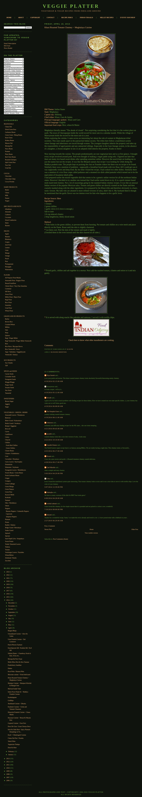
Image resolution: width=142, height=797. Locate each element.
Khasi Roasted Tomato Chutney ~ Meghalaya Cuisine (68, 27)
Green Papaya (9, 489)
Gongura (8, 481)
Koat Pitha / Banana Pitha (16, 671)
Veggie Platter (71, 6)
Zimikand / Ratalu (11, 558)
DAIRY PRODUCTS (10, 187)
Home (92, 529)
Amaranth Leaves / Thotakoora (15, 415)
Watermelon (9, 269)
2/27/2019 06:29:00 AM (53, 521)
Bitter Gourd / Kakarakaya (13, 420)
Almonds (8, 212)
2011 (8, 765)
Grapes (7, 242)
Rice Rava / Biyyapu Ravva (14, 346)
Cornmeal (8, 289)
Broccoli (8, 429)
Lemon (7, 247)
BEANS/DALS (9, 124)
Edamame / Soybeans (12, 467)
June (10, 621)
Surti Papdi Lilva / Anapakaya (14, 538)
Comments (48, 345)
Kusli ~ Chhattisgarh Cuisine (17, 735)
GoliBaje (11, 700)
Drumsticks (8, 464)
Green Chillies (10, 448)
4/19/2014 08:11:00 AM (53, 417)
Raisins (7, 225)
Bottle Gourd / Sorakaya (12, 423)
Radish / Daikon (10, 525)
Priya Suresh (51, 375)
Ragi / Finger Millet (11, 338)
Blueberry (8, 239)
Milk (6, 195)
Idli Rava (8, 291)
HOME (9, 17)
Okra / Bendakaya (10, 503)
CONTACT (50, 17)
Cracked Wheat (10, 324)
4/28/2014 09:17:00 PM (53, 462)
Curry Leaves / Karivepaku (13, 462)
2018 (8, 587)
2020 (8, 581)
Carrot (7, 431)
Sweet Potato (9, 541)
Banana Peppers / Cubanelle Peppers (17, 511)
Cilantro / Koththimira (12, 453)
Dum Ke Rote (12, 747)
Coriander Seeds (10, 376)
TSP (6, 365)
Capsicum (9, 514)
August (10, 615)
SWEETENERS (9, 398)
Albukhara (8, 209)
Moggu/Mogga (10, 382)
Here (59, 198)
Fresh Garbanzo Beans (12, 475)
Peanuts (7, 151)
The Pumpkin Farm (53, 411)
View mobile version (91, 533)
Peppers (7, 508)
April (10, 628)
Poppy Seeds (9, 385)
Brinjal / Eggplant (10, 426)
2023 (8, 572)
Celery (7, 437)
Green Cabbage (10, 484)
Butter (7, 190)
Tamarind (8, 393)
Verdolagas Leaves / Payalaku (14, 552)
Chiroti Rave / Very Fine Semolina (16, 286)
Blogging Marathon (59, 352)
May (10, 625)
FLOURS (7, 275)
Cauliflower (9, 434)
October (11, 609)
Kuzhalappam (12, 697)
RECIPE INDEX (67, 17)
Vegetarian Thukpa (14, 744)
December (11, 603)
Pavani (49, 456)
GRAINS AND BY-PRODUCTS (14, 316)
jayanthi (49, 434)
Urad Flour (8, 308)
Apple (7, 234)
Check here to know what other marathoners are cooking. (91, 340)
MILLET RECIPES (106, 17)
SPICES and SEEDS (10, 371)
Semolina (8, 305)
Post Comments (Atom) (60, 539)
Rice (6, 344)
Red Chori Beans (10, 157)
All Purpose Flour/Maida (13, 278)
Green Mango (9, 486)
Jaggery (7, 404)
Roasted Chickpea (11, 160)
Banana (7, 236)
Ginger (7, 478)
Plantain (7, 519)
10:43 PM (70, 349)
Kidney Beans (9, 140)
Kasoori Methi (9, 495)
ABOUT (21, 17)
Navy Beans (9, 149)
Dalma (10, 668)
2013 (8, 758)
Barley (7, 319)
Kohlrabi (8, 497)
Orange (7, 256)
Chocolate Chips (10, 179)
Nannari (7, 500)
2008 (8, 774)
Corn (6, 456)
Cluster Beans (9, 451)
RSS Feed (7, 46)
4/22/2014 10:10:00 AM (53, 440)
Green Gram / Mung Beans (13, 135)
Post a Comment (49, 526)
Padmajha (50, 492)
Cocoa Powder (9, 182)
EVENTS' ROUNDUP (127, 17)
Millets (7, 327)
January (11, 754)
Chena (7, 192)
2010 (8, 768)
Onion (7, 506)
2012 (8, 762)
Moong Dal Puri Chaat (15, 659)
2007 (8, 777)
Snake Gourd (9, 530)
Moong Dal (8, 146)
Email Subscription (10, 43)
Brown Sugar (9, 401)
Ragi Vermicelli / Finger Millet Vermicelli (18, 341)
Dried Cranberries (10, 220)
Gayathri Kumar (52, 445)
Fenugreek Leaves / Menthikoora (15, 470)
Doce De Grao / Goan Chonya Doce (19, 726)
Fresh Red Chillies (12, 445)
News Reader (8, 48)
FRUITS (6, 231)
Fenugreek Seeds (10, 379)
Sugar (7, 407)
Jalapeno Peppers (11, 517)
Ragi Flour (8, 300)
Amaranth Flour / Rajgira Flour (15, 280)
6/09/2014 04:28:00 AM (53, 498)
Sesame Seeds (9, 387)
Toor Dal (8, 165)
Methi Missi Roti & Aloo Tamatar (18, 662)
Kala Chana (8, 138)
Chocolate (8, 176)
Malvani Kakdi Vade (14, 689)
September (11, 612)
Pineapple (8, 267)
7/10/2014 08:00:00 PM (53, 509)
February (11, 751)
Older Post (134, 529)
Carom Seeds (9, 374)
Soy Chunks (9, 363)
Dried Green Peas (10, 129)
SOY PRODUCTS (10, 360)
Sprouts (7, 536)
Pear (6, 261)
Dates (7, 223)
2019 (8, 584)
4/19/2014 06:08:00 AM (53, 406)
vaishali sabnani (52, 503)
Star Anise (8, 390)
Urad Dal (8, 168)
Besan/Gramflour (10, 283)
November (11, 606)
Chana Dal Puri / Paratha (16, 738)
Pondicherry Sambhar (15, 665)
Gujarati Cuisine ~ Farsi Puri (17, 723)
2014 (8, 600)
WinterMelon (9, 555)
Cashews (8, 214)
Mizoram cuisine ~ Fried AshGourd (19, 674)
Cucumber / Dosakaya (12, 459)
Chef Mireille (51, 467)
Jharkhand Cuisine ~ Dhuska (17, 703)
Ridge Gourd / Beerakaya (13, 527)
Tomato (7, 550)
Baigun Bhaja (12, 631)
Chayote (7, 440)
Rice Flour (8, 302)
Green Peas (8, 492)
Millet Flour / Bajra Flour (13, 297)
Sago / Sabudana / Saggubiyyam (15, 352)
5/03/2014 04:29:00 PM (53, 473)
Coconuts (8, 217)
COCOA (6, 173)
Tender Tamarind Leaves (13, 544)
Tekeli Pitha (11, 741)
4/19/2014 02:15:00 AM (53, 381)
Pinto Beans (9, 154)
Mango (7, 253)
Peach (7, 258)
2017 (8, 591)
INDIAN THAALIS (86, 17)
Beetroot (8, 418)
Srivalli (49, 398)
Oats (6, 330)
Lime (6, 250)
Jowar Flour (9, 294)
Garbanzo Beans (10, 132)
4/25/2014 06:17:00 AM (53, 451)
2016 (8, 594)
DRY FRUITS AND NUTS (12, 206)
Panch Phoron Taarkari (15, 645)
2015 (8, 597)
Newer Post (48, 529)
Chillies (7, 442)
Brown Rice (9, 322)
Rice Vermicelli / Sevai (12, 349)
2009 (8, 771)
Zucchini (8, 561)
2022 (8, 575)
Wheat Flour (9, 311)
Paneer (7, 198)
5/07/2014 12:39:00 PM (53, 487)
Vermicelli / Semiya (11, 355)
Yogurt (7, 201)
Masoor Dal (9, 143)
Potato (7, 522)
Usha (48, 479)
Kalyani (49, 515)
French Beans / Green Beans (14, 473)
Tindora (7, 547)
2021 (8, 578)
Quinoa (7, 335)
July (9, 618)
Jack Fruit (8, 245)
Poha (6, 333)
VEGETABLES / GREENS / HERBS (16, 412)
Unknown (50, 423)
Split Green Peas (10, 162)
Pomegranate (9, 264)
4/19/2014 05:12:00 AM (53, 392)
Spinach (7, 533)
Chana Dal (8, 127)
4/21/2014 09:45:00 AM (53, 429)
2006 (8, 780)
